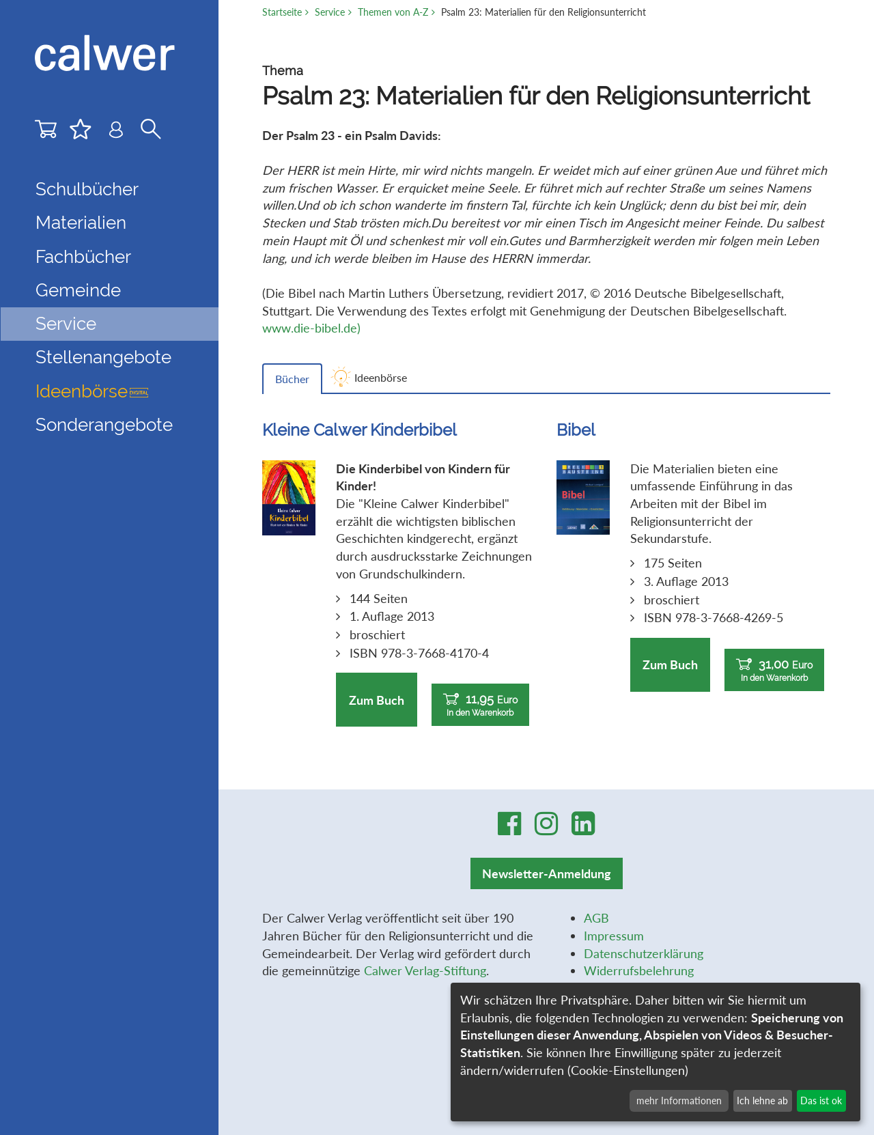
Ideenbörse (92, 391)
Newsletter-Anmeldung (546, 873)
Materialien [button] (81, 222)
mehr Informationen (679, 1100)
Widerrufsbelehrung (639, 970)
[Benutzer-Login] (116, 133)
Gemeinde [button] (78, 290)
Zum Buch (376, 699)
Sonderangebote (104, 425)
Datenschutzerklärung (643, 953)
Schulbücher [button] (87, 189)
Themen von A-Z (393, 12)
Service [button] (66, 323)
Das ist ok (821, 1100)
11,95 (480, 705)
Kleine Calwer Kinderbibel (359, 430)
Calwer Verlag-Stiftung (425, 970)
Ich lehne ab (762, 1100)
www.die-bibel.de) (311, 327)
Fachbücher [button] (83, 257)
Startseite (282, 12)
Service (330, 12)
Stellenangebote (103, 357)
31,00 (774, 670)
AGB (596, 917)
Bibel (575, 430)
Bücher (292, 378)
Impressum (614, 935)
